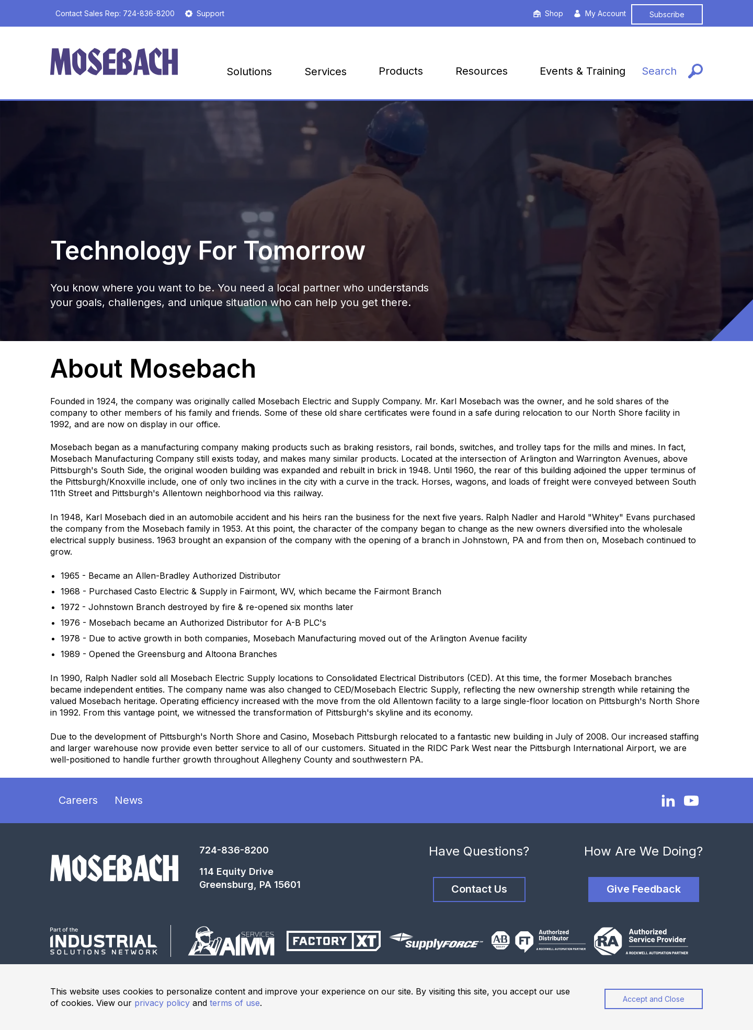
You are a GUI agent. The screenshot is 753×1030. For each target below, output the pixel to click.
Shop (548, 13)
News (129, 800)
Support (204, 13)
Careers (78, 800)
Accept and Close (653, 998)
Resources (481, 71)
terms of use (235, 1003)
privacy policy (162, 1003)
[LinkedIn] (668, 800)
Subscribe (666, 14)
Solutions (249, 71)
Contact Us (479, 889)
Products (401, 71)
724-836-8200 (234, 850)
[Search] (672, 71)
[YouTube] (691, 800)
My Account (600, 13)
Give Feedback (644, 889)
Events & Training (582, 71)
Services (325, 71)
